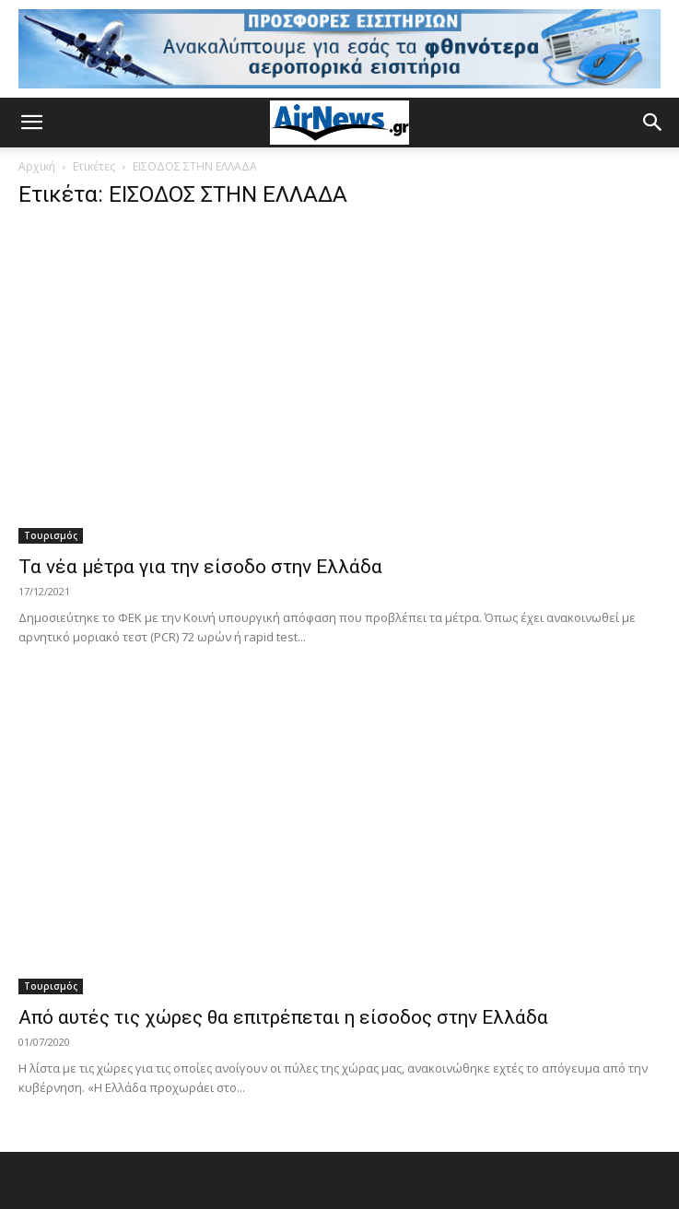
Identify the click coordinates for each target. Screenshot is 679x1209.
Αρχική (36, 166)
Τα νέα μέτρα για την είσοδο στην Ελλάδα (200, 567)
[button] (31, 122)
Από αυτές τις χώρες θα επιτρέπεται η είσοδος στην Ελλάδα (283, 1017)
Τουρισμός (50, 535)
